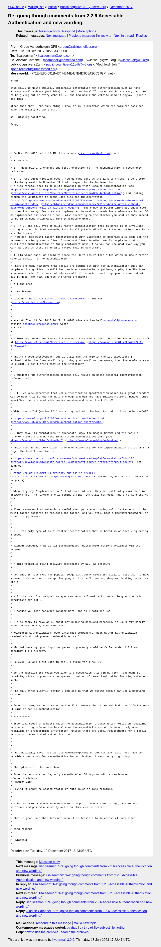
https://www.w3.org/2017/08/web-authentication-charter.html (59, 418)
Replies (141, 35)
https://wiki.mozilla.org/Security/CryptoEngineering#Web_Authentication (65, 190)
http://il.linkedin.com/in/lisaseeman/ (58, 299)
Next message (56, 35)
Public (52, 7)
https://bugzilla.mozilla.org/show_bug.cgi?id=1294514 (54, 473)
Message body (49, 31)
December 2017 (121, 7)
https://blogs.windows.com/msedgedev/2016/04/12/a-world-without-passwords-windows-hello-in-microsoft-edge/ (75, 206)
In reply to (104, 35)
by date (72, 927)
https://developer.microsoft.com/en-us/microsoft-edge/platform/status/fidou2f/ (74, 458)
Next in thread (124, 35)
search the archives (75, 932)
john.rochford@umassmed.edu (34, 69)
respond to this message (53, 923)
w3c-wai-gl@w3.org (134, 60)
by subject (102, 927)
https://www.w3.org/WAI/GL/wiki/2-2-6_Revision (50, 342)
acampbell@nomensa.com (63, 60)
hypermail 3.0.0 (63, 939)
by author (119, 927)
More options (86, 31)
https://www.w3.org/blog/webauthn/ (36, 440)
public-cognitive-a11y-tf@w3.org (83, 7)
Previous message (82, 35)
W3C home (16, 7)
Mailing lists (36, 7)
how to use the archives (41, 932)
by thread (86, 927)
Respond (68, 31)
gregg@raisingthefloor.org (78, 46)
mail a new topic (85, 923)
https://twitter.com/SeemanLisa (35, 302)
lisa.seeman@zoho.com (55, 55)
